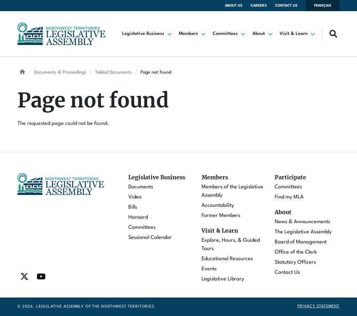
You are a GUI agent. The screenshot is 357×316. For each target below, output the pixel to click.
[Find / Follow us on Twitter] (24, 277)
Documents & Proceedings (60, 72)
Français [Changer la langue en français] (322, 5)
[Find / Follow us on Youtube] (41, 277)
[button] (147, 34)
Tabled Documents (113, 72)
